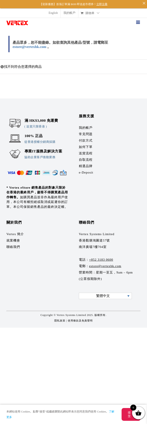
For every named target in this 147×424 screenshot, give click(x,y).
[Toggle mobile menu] (138, 19)
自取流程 (86, 156)
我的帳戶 (86, 124)
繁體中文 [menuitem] (103, 292)
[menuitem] (53, 9)
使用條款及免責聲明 (80, 317)
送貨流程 (86, 150)
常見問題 (86, 130)
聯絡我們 (13, 243)
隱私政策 (59, 317)
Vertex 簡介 (15, 230)
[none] (105, 292)
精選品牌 (86, 162)
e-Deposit (86, 169)
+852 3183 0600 (101, 256)
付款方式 (86, 137)
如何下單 (86, 143)
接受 (129, 414)
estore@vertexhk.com (29, 44)
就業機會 (13, 237)
